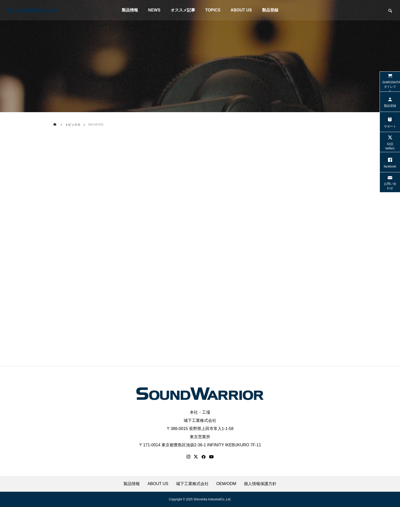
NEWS (154, 10)
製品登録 (270, 10)
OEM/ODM (226, 484)
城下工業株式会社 (200, 420)
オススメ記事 (183, 10)
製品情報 (130, 10)
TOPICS (212, 10)
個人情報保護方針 (260, 484)
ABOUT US (241, 10)
